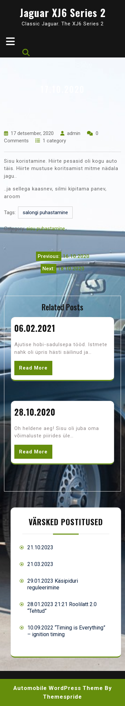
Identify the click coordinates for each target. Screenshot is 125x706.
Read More (33, 368)
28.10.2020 (34, 412)
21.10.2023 (40, 547)
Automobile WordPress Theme (58, 688)
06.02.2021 (34, 328)
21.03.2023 (40, 564)
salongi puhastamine (45, 212)
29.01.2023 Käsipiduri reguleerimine (52, 584)
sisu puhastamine (45, 229)
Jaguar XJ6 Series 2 (63, 12)
